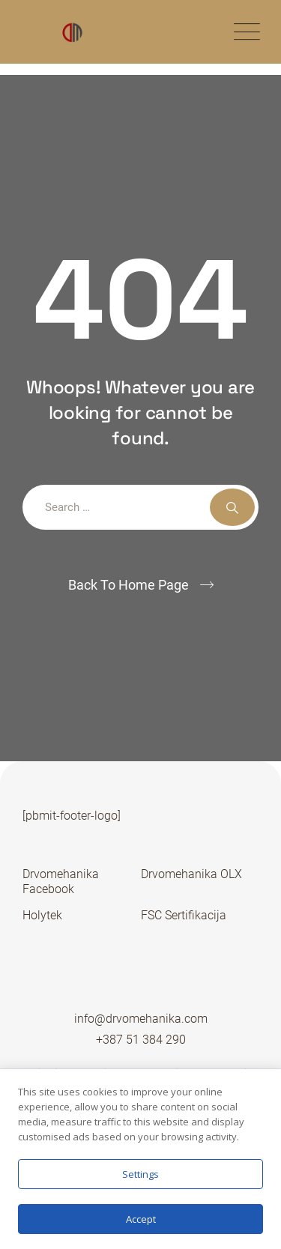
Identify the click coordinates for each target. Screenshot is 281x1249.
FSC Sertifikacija (183, 915)
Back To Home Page (128, 585)
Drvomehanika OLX (191, 874)
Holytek (42, 915)
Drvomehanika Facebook (60, 881)
